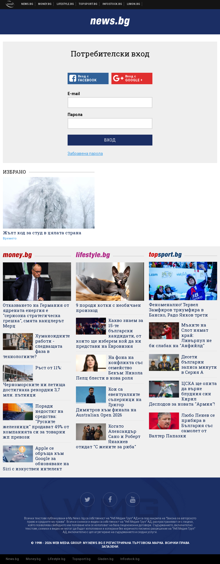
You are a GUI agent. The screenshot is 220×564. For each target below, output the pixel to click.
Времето (10, 238)
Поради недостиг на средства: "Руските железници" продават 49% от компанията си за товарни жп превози (36, 421)
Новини (27, 4)
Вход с (88, 78)
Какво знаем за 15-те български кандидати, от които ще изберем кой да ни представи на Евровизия (109, 333)
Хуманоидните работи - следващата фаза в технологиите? (36, 346)
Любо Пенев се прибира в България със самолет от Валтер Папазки (182, 425)
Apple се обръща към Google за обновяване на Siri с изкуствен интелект (36, 458)
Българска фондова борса (112, 4)
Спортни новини (88, 4)
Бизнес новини (45, 4)
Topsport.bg (81, 559)
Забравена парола (85, 153)
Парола (75, 114)
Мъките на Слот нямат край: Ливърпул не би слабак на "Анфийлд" (180, 335)
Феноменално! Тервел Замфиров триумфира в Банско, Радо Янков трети (178, 310)
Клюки (65, 4)
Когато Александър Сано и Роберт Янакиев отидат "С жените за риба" (108, 436)
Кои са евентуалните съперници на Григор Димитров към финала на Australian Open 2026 (109, 401)
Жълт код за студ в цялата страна (42, 232)
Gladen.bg (105, 559)
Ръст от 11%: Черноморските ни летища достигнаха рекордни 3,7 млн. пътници (34, 381)
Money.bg (33, 559)
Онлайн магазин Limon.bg (133, 4)
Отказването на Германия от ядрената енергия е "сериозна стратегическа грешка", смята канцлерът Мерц (36, 315)
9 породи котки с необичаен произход (108, 307)
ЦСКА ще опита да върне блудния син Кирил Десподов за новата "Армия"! (183, 393)
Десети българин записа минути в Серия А (199, 364)
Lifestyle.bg (56, 559)
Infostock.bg (130, 559)
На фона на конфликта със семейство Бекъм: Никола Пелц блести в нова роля (109, 367)
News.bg (12, 559)
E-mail (74, 93)
